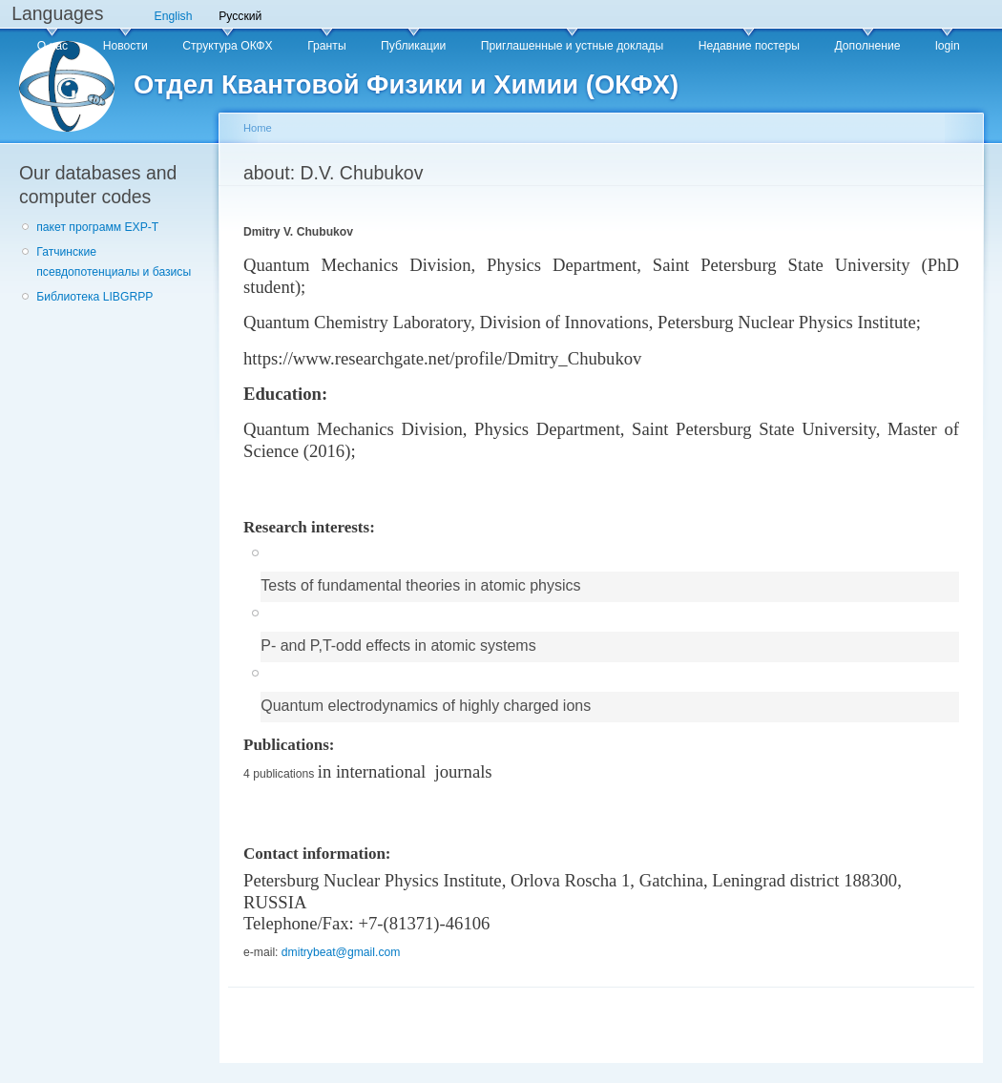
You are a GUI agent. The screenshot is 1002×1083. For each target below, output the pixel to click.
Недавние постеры (749, 45)
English (174, 16)
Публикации (413, 45)
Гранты (326, 45)
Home (257, 128)
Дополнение (867, 45)
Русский (240, 16)
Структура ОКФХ (227, 45)
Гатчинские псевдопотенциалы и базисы (113, 262)
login (947, 45)
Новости (125, 45)
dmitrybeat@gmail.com (341, 952)
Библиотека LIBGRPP (94, 296)
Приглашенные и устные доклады (572, 45)
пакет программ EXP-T (97, 227)
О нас (52, 45)
